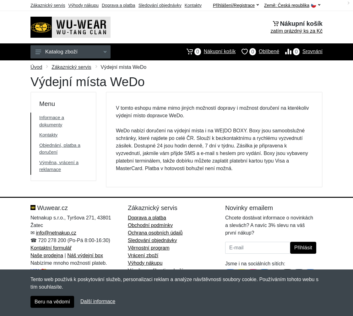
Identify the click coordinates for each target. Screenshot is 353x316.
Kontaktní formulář (51, 248)
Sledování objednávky (160, 5)
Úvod (36, 67)
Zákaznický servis (47, 5)
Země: (292, 5)
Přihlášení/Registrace (236, 5)
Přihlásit (303, 247)
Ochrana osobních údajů (155, 233)
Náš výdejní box (85, 255)
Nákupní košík (208, 51)
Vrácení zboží (143, 255)
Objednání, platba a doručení (59, 148)
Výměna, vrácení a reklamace (59, 166)
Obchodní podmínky (150, 225)
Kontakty (193, 5)
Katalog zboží (70, 52)
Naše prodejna (46, 255)
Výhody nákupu (83, 5)
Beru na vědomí (52, 301)
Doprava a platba (118, 5)
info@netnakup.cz (56, 233)
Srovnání (301, 51)
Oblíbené (257, 51)
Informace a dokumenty (51, 121)
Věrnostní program (149, 248)
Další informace (97, 301)
